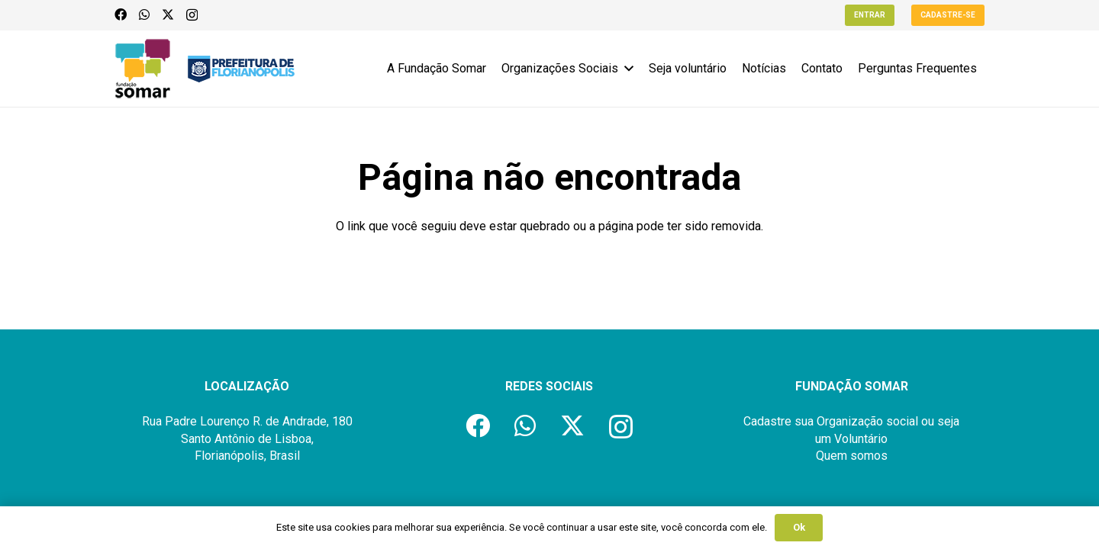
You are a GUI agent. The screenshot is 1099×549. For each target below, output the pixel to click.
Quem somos (852, 455)
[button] (625, 68)
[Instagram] (192, 15)
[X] (168, 14)
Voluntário (861, 439)
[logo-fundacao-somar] (142, 68)
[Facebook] (120, 14)
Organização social (867, 421)
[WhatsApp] (144, 14)
